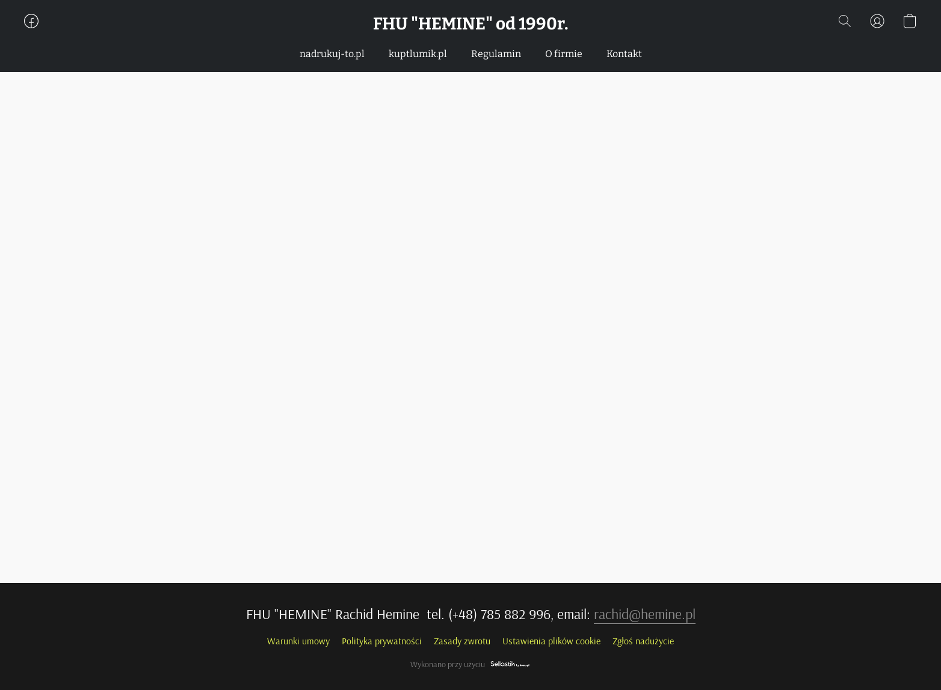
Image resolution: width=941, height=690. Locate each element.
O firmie (563, 54)
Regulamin (496, 54)
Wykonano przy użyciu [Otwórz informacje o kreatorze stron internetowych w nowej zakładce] (470, 664)
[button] (471, 24)
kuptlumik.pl (418, 54)
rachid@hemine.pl (645, 614)
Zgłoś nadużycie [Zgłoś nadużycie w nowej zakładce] (643, 641)
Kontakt (624, 54)
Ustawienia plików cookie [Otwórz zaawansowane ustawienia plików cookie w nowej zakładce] (551, 641)
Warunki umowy (298, 641)
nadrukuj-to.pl (332, 54)
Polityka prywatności (382, 641)
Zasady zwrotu (462, 641)
